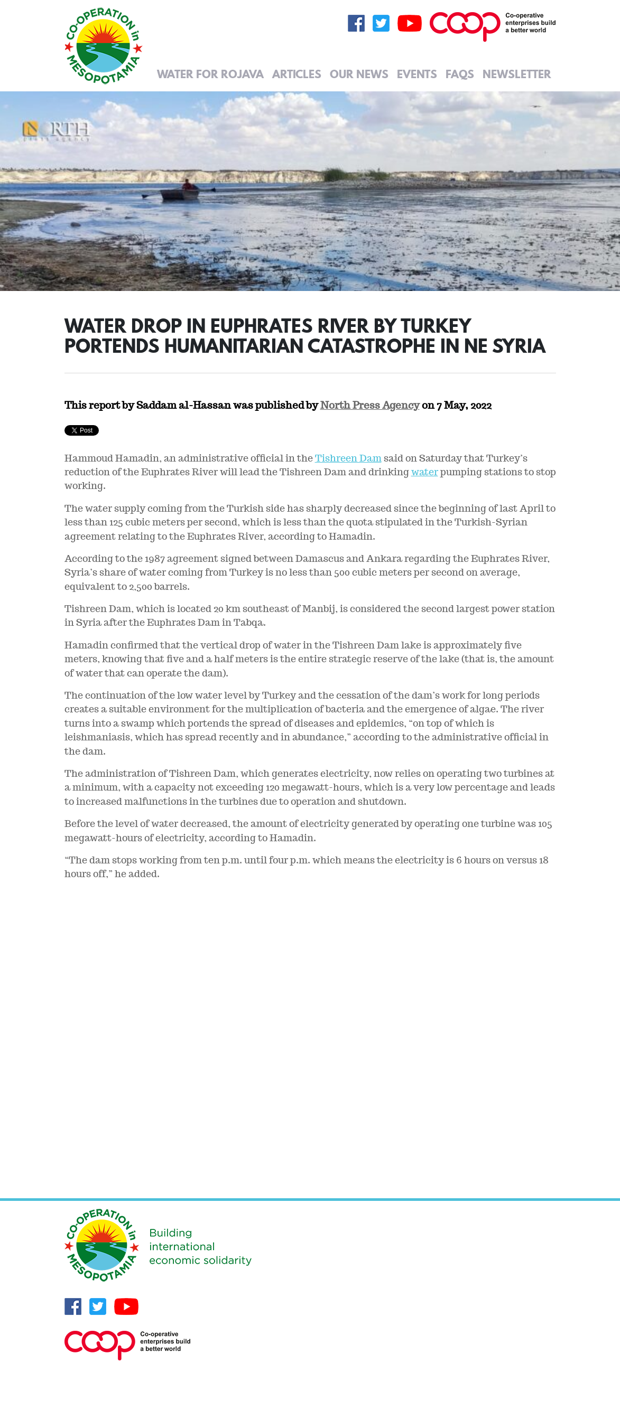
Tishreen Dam (348, 458)
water (424, 472)
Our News (359, 74)
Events (417, 74)
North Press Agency (370, 405)
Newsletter (517, 74)
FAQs (460, 74)
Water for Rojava (210, 74)
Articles (296, 74)
